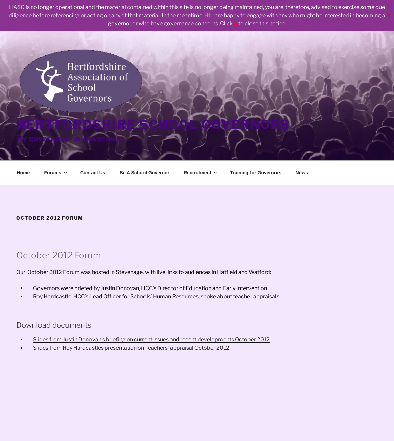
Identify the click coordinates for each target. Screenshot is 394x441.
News (301, 172)
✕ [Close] (388, 15)
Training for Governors (256, 172)
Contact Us (92, 172)
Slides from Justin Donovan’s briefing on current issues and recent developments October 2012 (151, 339)
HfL (209, 15)
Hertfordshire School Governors (153, 124)
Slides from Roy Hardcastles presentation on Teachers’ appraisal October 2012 (131, 347)
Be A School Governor (144, 172)
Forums (56, 172)
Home (23, 172)
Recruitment (201, 172)
